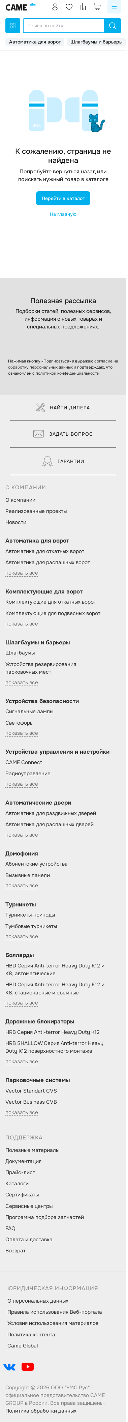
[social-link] (9, 1366)
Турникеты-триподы (30, 914)
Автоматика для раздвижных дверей (50, 813)
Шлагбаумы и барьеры (96, 42)
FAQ (10, 1228)
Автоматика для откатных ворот (44, 551)
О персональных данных (37, 1301)
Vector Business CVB (31, 1102)
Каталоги (17, 1183)
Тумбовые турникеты (31, 926)
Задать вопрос (63, 434)
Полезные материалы (32, 1150)
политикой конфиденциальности (67, 373)
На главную (63, 214)
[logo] (20, 7)
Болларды (19, 955)
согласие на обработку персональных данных (63, 364)
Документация (23, 1161)
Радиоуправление (28, 773)
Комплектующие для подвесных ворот (52, 613)
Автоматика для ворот (35, 42)
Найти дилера (63, 407)
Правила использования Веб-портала (54, 1312)
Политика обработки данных (40, 1411)
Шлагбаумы (20, 652)
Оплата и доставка (29, 1239)
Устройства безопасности (42, 701)
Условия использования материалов (52, 1323)
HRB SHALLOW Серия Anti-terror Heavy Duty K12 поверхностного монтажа (54, 1047)
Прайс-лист (20, 1172)
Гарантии (63, 461)
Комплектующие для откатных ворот (50, 602)
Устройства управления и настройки (57, 751)
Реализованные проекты (36, 511)
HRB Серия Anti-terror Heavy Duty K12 (52, 1032)
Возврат (15, 1250)
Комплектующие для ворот (44, 591)
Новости (15, 522)
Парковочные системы (37, 1080)
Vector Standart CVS (31, 1090)
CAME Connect (23, 762)
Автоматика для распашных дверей (49, 824)
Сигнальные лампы (29, 711)
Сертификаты (22, 1194)
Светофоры (19, 723)
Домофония (21, 853)
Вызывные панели (27, 875)
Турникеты (20, 904)
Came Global (22, 1345)
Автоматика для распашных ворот (47, 562)
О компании (20, 500)
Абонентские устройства (36, 864)
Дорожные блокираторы (39, 1021)
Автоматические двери (38, 802)
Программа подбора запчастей (44, 1217)
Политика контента (31, 1334)
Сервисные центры (29, 1206)
